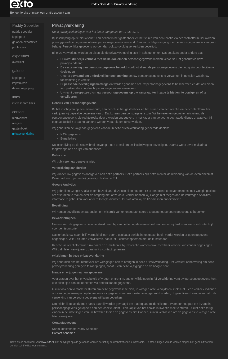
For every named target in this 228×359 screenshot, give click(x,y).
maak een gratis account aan (51, 12)
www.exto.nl (47, 342)
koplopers (18, 36)
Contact (18, 112)
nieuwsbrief (19, 118)
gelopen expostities (24, 42)
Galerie (18, 71)
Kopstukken (19, 83)
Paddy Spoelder (101, 4)
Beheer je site (19, 12)
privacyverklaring (23, 133)
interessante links (23, 103)
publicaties (19, 47)
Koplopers (18, 77)
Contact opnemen (63, 333)
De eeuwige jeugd (23, 88)
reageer (17, 123)
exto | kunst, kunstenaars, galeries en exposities (22, 4)
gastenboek (19, 128)
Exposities (20, 56)
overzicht (18, 62)
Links (16, 97)
